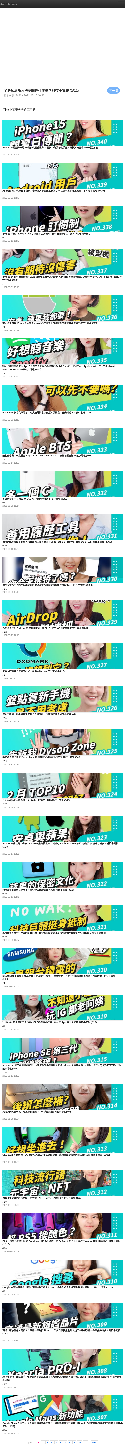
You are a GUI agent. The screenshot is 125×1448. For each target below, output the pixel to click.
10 (79, 1442)
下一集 (113, 90)
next (94, 1442)
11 (85, 1442)
